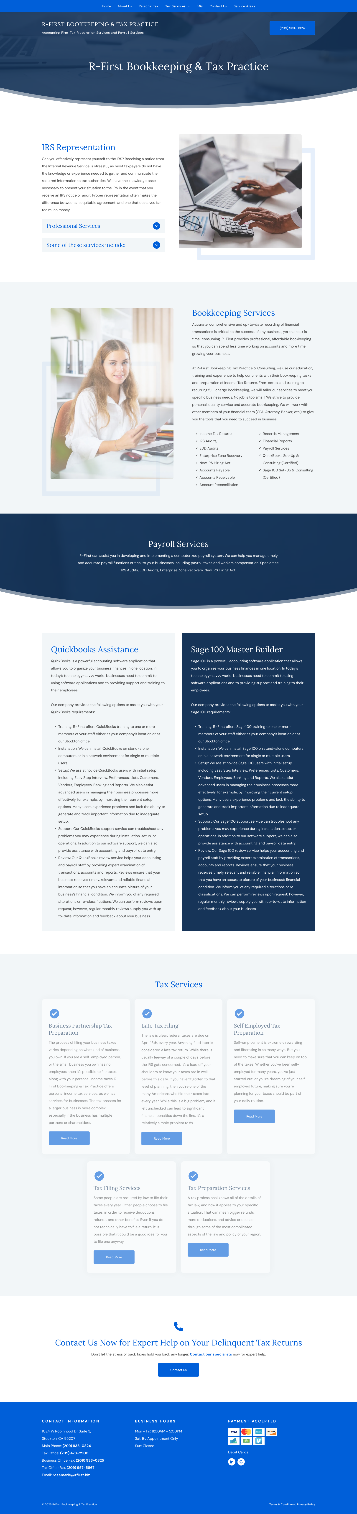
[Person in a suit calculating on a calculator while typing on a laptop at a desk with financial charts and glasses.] (243, 191)
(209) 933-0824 (77, 1445)
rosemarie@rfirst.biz (71, 1475)
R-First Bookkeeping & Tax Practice (100, 24)
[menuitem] (107, 6)
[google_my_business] (241, 1462)
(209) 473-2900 (74, 1453)
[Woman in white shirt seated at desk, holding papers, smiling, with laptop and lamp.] (108, 393)
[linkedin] (231, 1462)
